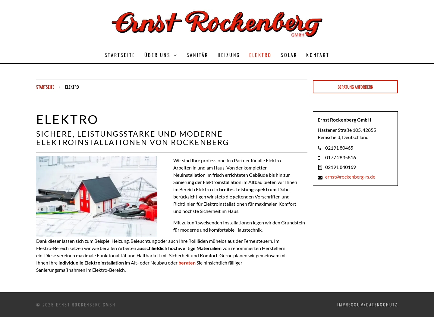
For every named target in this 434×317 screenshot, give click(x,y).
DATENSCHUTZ (382, 304)
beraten (187, 262)
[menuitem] (120, 55)
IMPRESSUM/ (351, 304)
